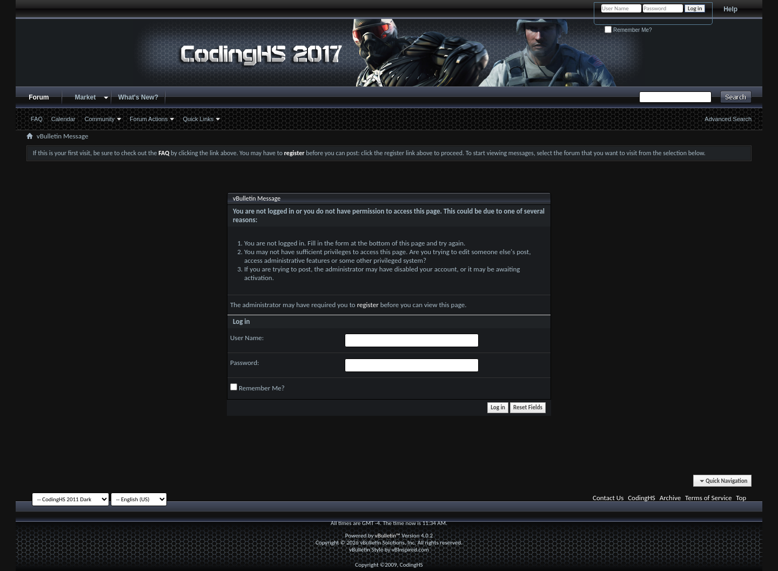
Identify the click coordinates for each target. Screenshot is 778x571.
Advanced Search (728, 119)
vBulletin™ (387, 535)
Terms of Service (708, 498)
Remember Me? (628, 30)
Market (85, 97)
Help (730, 9)
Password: (244, 362)
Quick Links (198, 119)
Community (99, 119)
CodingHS (641, 498)
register (368, 305)
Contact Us (608, 498)
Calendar (63, 119)
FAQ (37, 119)
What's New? (138, 97)
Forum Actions (148, 119)
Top (741, 498)
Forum (39, 97)
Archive (670, 498)
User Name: (247, 338)
